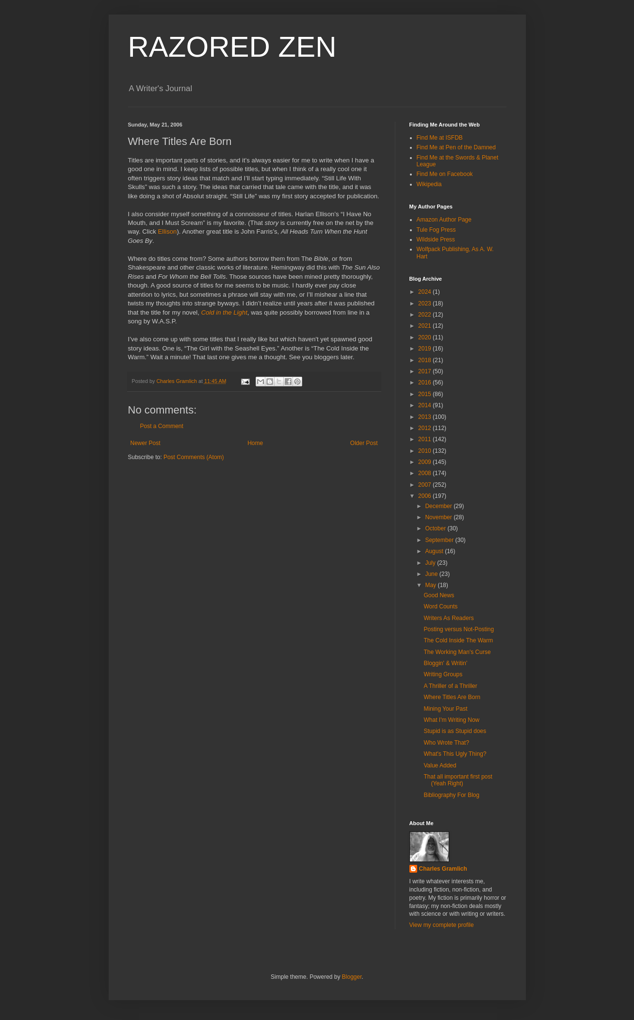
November (439, 517)
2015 (425, 394)
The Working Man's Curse (456, 652)
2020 (425, 337)
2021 (425, 325)
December (439, 506)
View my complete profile (441, 925)
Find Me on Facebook (445, 174)
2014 (425, 405)
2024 (425, 291)
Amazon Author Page (444, 219)
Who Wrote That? (446, 742)
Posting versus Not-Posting (458, 629)
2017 (425, 371)
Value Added (439, 765)
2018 (425, 360)
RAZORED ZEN (232, 47)
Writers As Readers (448, 618)
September (440, 540)
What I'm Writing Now (451, 720)
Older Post (364, 443)
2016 (425, 382)
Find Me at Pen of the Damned (456, 147)
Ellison (167, 231)
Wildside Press (436, 239)
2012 (425, 428)
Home (255, 443)
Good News (438, 595)
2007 (425, 484)
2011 (425, 439)
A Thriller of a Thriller (450, 686)
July (431, 562)
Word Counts (440, 606)
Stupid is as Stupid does (454, 731)
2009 (425, 462)
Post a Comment (161, 426)
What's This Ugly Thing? (454, 753)
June (432, 574)
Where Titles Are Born (451, 697)
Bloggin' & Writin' (445, 663)
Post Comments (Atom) (193, 457)
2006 (425, 496)
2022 (425, 314)
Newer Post (145, 443)
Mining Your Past (445, 708)
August (435, 551)
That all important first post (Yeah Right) (457, 780)
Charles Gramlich (443, 868)
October (436, 528)
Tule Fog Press (436, 229)
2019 (425, 348)
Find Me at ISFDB (440, 137)
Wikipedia (429, 184)
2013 (425, 417)
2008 (425, 473)
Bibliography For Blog (451, 795)
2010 (425, 450)
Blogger (352, 976)
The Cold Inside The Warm (458, 640)
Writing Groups (442, 674)
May (431, 585)
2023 (425, 303)
